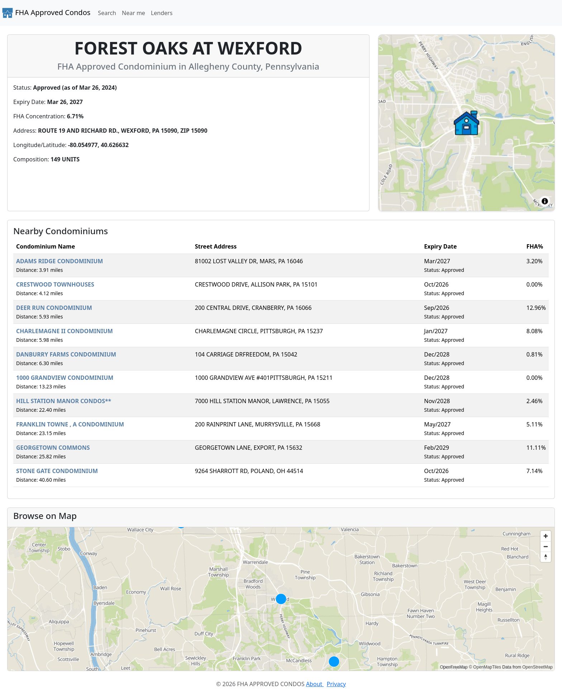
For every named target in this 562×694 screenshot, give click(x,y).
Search (107, 13)
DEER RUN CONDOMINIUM (54, 308)
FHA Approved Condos (46, 13)
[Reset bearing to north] (545, 557)
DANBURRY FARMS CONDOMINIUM (66, 354)
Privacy (336, 684)
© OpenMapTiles (485, 667)
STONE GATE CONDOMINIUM (57, 471)
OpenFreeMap (453, 667)
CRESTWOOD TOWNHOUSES (55, 284)
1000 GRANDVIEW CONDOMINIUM (64, 378)
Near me (133, 13)
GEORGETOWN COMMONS (53, 448)
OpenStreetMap (537, 667)
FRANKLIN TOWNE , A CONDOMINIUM (70, 424)
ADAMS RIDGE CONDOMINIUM (59, 261)
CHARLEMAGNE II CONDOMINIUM (64, 331)
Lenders (161, 13)
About (315, 684)
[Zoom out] (545, 546)
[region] (281, 599)
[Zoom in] (545, 536)
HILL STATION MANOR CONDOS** (63, 401)
